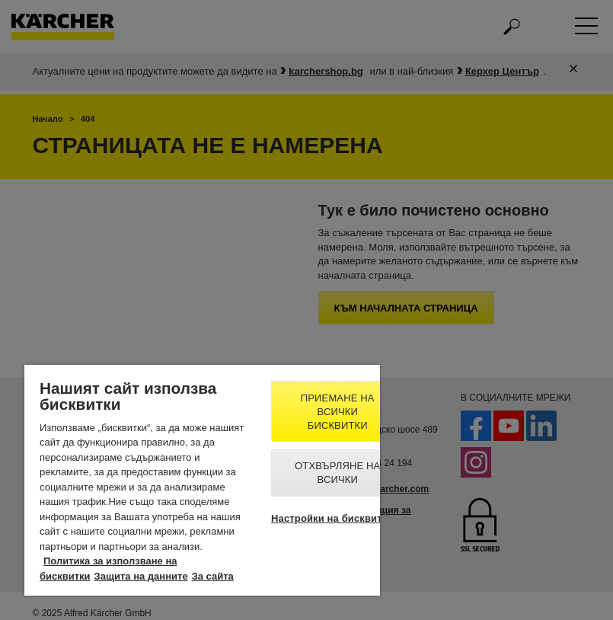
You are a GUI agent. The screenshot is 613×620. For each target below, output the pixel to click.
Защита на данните (141, 576)
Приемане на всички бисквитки (338, 411)
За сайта (213, 576)
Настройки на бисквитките (337, 518)
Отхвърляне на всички (337, 472)
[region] (202, 480)
